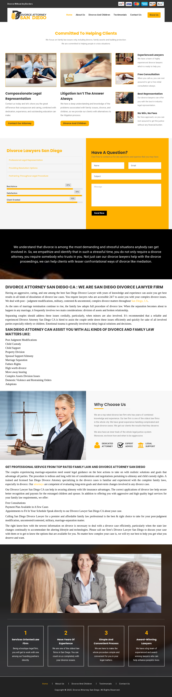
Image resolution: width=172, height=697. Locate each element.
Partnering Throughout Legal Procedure (28, 175)
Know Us (154, 15)
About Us (80, 15)
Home (69, 15)
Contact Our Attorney (19, 123)
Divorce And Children (99, 15)
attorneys (39, 484)
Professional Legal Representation (26, 160)
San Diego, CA (139, 300)
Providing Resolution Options (23, 168)
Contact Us (135, 15)
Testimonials (120, 15)
